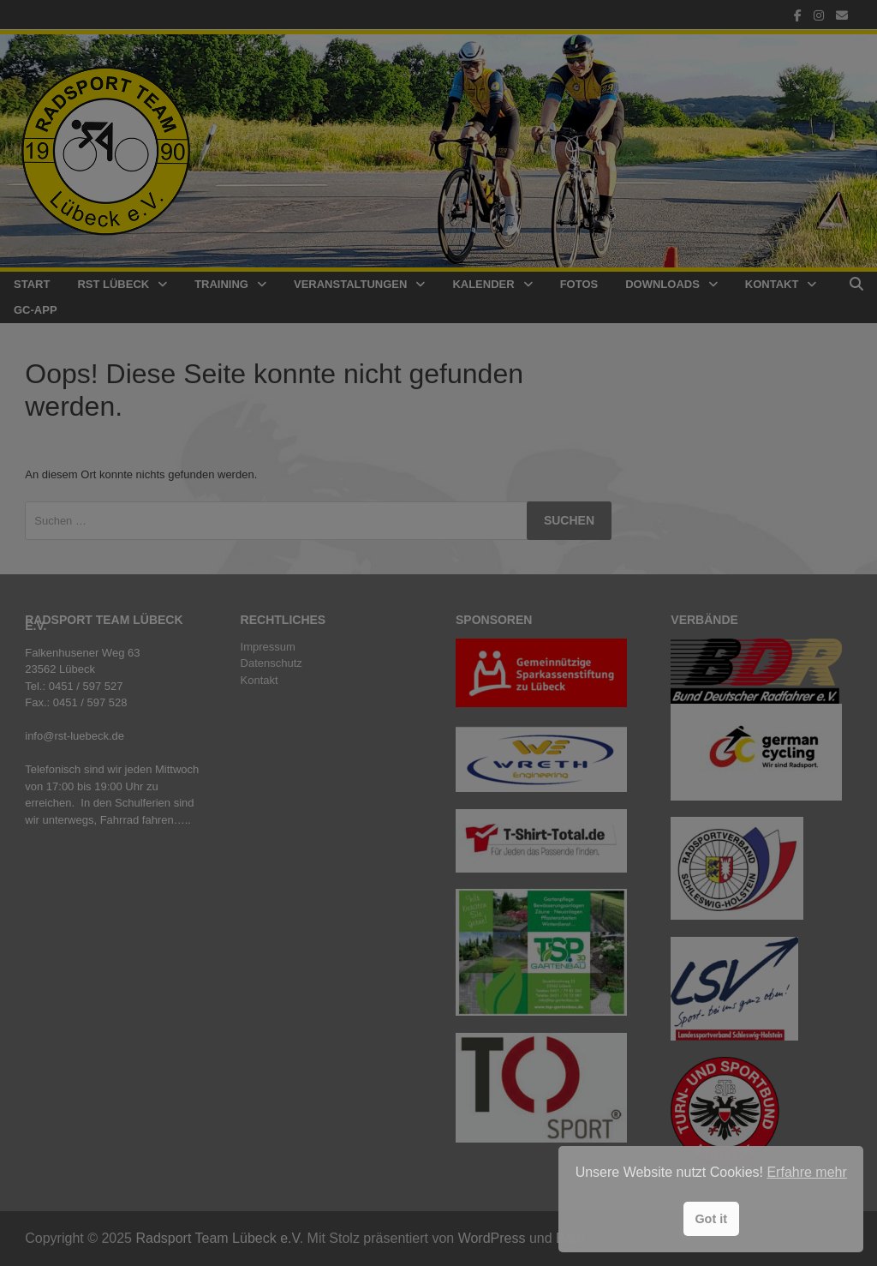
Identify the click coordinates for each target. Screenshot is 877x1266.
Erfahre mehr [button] (806, 1172)
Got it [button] (711, 1219)
